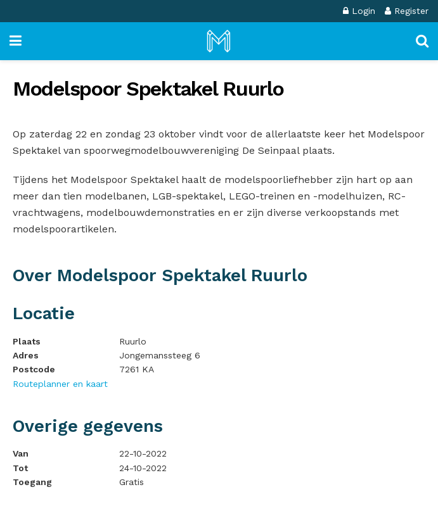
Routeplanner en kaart (60, 384)
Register (406, 11)
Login (359, 11)
